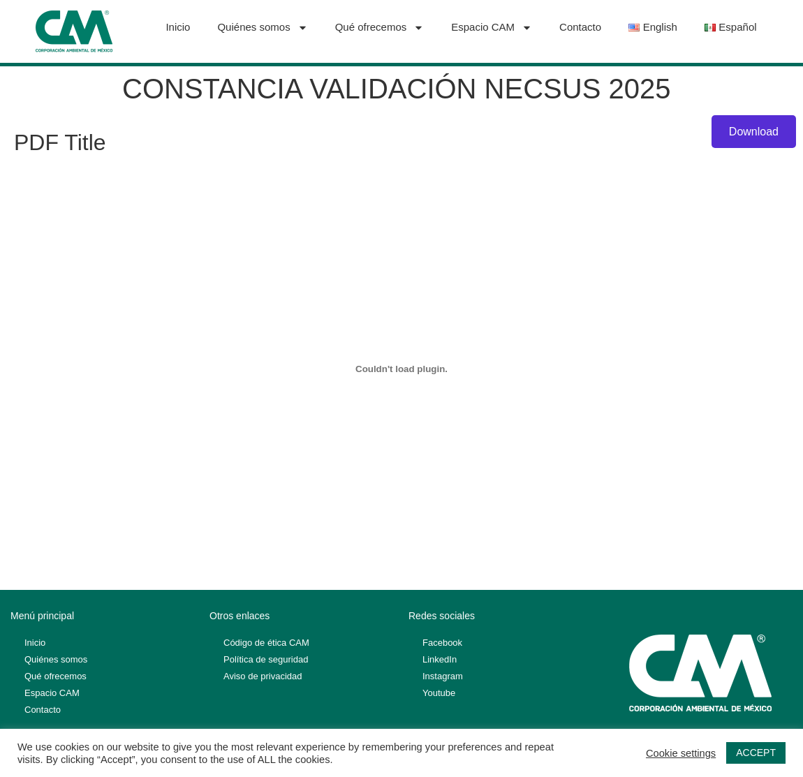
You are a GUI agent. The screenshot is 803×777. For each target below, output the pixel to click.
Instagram (442, 676)
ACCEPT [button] (756, 752)
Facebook (442, 642)
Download (754, 132)
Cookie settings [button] (681, 753)
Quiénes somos (262, 27)
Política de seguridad (265, 659)
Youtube (438, 693)
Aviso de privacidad (262, 676)
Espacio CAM (491, 27)
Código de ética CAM (266, 642)
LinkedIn (439, 659)
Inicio (177, 27)
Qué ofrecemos (380, 27)
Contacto (580, 27)
